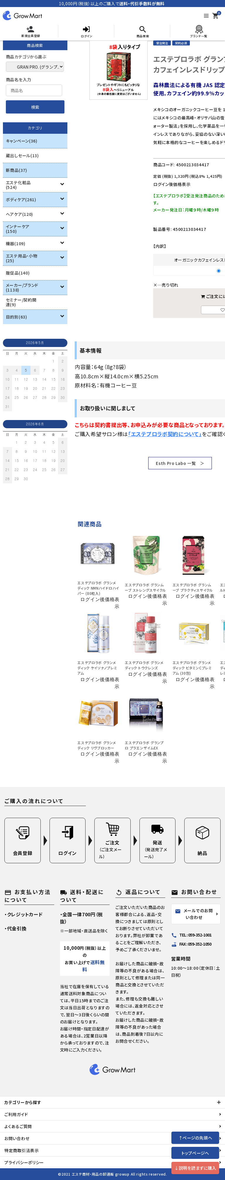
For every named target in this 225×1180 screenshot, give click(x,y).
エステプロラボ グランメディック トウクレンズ (144, 665)
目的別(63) (16, 317)
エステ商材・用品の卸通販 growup (100, 1173)
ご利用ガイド (16, 1114)
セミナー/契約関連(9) (21, 302)
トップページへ (195, 1153)
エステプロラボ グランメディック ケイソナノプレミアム (97, 668)
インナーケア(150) (18, 229)
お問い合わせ (16, 1138)
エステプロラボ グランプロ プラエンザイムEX (144, 745)
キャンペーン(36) (22, 141)
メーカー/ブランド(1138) (22, 287)
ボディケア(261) (21, 199)
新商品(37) (16, 170)
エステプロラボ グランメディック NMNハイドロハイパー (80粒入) (98, 588)
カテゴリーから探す (22, 1102)
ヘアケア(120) (19, 214)
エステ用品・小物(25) (22, 258)
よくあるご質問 (18, 1126)
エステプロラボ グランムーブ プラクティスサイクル (193, 587)
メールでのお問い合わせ (194, 914)
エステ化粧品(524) (18, 185)
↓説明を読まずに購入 (195, 1168)
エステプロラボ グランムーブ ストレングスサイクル (145, 587)
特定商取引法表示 (21, 1150)
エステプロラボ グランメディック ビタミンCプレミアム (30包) (192, 668)
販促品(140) (18, 273)
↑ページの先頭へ (195, 1138)
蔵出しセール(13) (22, 155)
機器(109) (15, 243)
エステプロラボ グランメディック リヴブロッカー (96, 745)
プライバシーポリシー (24, 1162)
